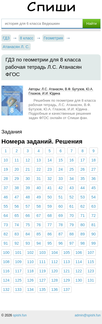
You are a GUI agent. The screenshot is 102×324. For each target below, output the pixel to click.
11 (16, 160)
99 (93, 243)
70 (71, 215)
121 (66, 271)
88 (71, 234)
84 (28, 234)
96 (60, 243)
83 (16, 234)
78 (60, 225)
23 (49, 169)
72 (93, 215)
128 (54, 280)
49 (38, 197)
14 (49, 160)
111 (42, 262)
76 (38, 225)
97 (71, 243)
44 (82, 188)
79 (71, 225)
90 (93, 234)
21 (28, 169)
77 (49, 225)
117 (18, 271)
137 (66, 289)
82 (6, 234)
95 (49, 243)
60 (60, 206)
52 (71, 197)
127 (42, 280)
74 (16, 225)
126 (30, 280)
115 (91, 262)
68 (49, 215)
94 (38, 243)
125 (18, 280)
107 (91, 252)
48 (28, 197)
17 (82, 160)
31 (38, 178)
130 (78, 280)
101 (18, 252)
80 (82, 225)
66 (28, 215)
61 (71, 206)
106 (78, 252)
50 (49, 197)
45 (93, 188)
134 (30, 289)
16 (71, 160)
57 (28, 206)
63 (93, 206)
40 (38, 188)
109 (18, 262)
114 (78, 262)
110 (30, 262)
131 (91, 280)
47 (16, 197)
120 (54, 271)
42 (60, 188)
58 (38, 206)
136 (54, 289)
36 (93, 178)
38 (16, 188)
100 (6, 252)
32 (49, 178)
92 (16, 243)
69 (60, 215)
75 (28, 225)
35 (82, 178)
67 (38, 215)
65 (16, 215)
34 (71, 178)
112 (54, 262)
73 (6, 225)
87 (60, 234)
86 (49, 234)
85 (38, 234)
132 (6, 289)
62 (82, 206)
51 (60, 197)
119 (42, 271)
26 (82, 169)
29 (16, 178)
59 (49, 206)
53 (82, 197)
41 (49, 188)
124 (6, 280)
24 (60, 169)
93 (28, 243)
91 (6, 243)
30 (28, 178)
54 (93, 197)
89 (82, 234)
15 (60, 160)
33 (60, 178)
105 (66, 252)
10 (6, 160)
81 (93, 225)
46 (6, 197)
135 (42, 289)
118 (30, 271)
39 (28, 188)
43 (71, 188)
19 (6, 169)
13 (38, 160)
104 (54, 252)
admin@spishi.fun (88, 315)
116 (6, 271)
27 (93, 169)
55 (6, 206)
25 (71, 169)
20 (16, 169)
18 (93, 160)
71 (82, 215)
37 (6, 188)
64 (6, 215)
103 (42, 252)
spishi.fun (20, 315)
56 (16, 206)
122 (78, 271)
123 (91, 271)
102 (30, 252)
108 (6, 262)
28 (6, 178)
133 (18, 289)
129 (66, 280)
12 (28, 160)
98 (82, 243)
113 (66, 262)
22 (38, 169)
